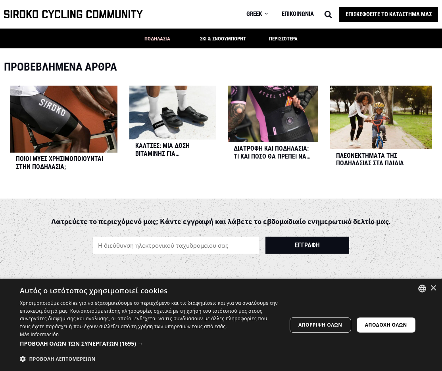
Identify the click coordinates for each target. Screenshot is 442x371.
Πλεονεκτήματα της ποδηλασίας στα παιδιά (370, 160)
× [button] (433, 288)
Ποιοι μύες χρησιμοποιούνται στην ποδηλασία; (59, 163)
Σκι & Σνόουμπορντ (223, 39)
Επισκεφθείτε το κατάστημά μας (389, 14)
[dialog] (221, 325)
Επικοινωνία (298, 13)
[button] (184, 38)
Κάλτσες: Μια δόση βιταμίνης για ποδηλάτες (162, 150)
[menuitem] (262, 14)
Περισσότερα (283, 39)
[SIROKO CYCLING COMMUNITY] (73, 14)
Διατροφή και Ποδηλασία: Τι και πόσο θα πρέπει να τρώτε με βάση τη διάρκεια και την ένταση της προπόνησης (271, 153)
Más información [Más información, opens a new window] (39, 334)
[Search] (328, 14)
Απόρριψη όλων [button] (320, 324)
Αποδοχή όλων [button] (386, 324)
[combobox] (422, 289)
